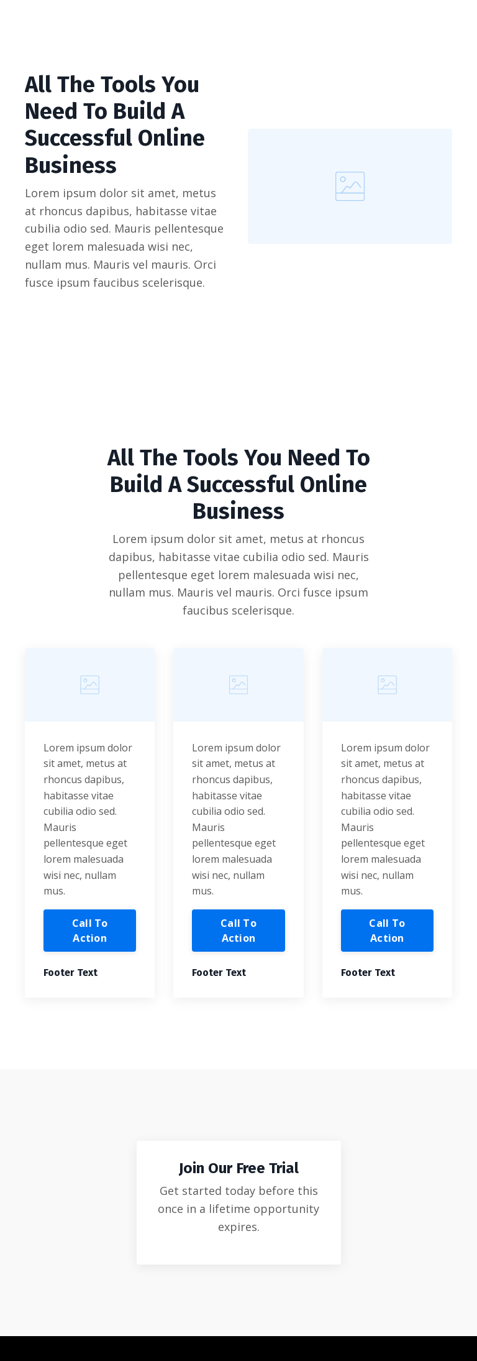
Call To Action (90, 930)
